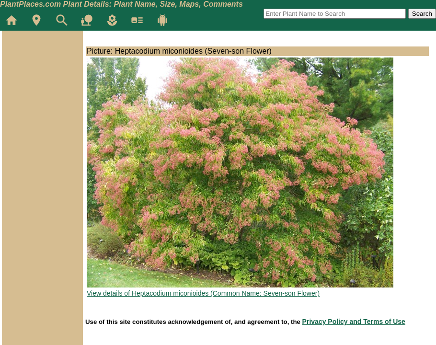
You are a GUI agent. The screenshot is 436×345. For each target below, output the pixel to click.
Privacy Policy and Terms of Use (353, 321)
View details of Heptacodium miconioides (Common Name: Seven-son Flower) (203, 293)
